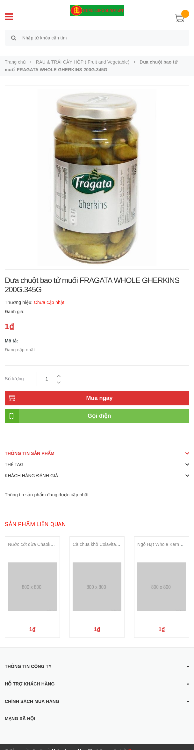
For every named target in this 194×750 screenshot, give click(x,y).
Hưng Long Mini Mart (75, 743)
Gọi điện (99, 408)
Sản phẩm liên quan (35, 516)
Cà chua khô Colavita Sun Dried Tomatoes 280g (121, 537)
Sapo (134, 743)
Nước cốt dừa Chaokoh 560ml (38, 537)
